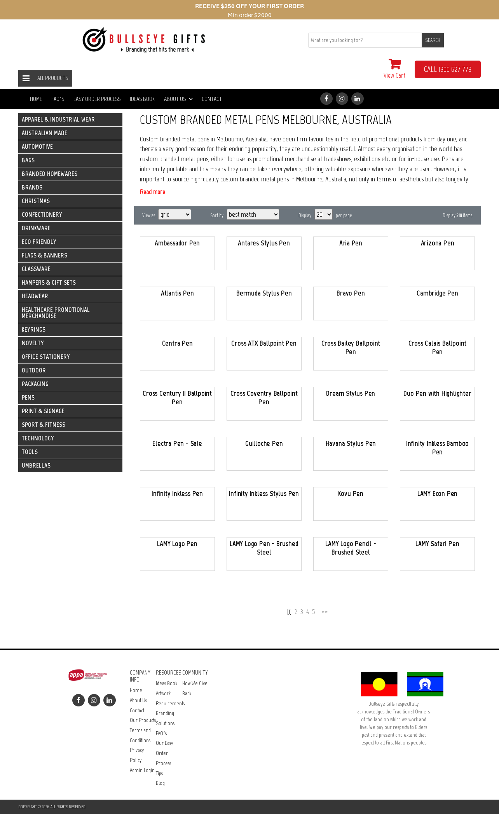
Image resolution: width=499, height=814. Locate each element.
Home (36, 99)
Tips (159, 773)
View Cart (394, 68)
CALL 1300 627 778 (447, 69)
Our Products (143, 720)
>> (324, 611)
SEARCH (432, 40)
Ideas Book (142, 99)
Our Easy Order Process (164, 753)
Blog (160, 783)
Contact (212, 99)
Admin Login (142, 770)
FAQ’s (57, 99)
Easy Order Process (96, 99)
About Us (178, 99)
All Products (52, 78)
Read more (152, 192)
